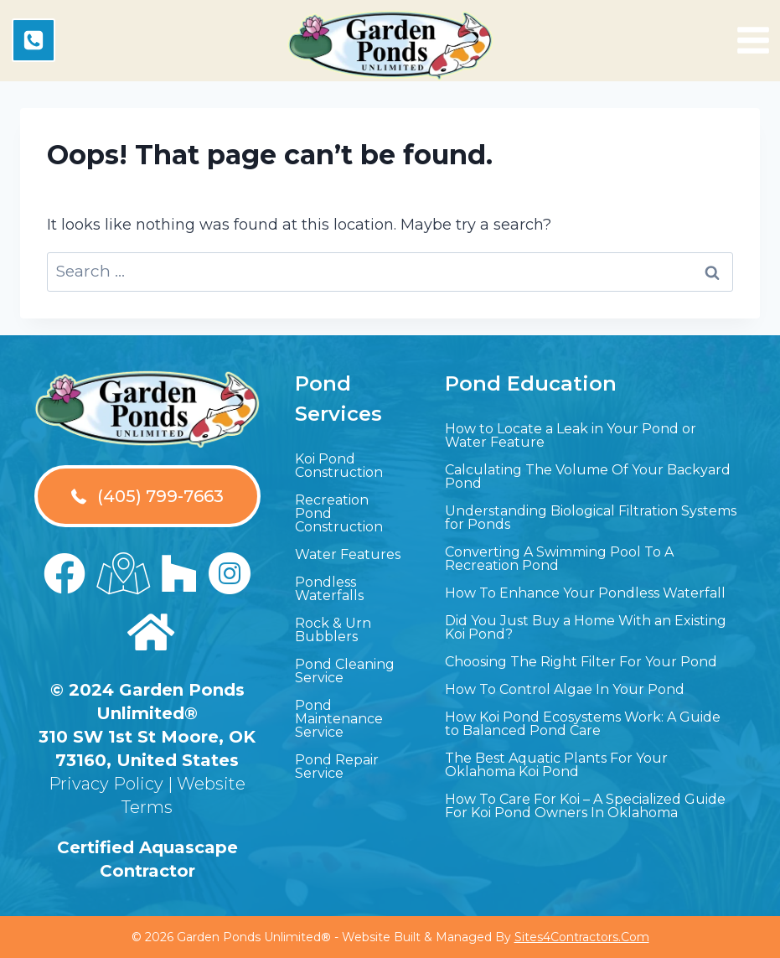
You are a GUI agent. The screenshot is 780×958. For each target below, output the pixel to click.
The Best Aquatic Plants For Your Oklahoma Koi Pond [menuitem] (556, 764)
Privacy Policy (106, 784)
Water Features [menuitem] (347, 554)
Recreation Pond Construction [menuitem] (339, 513)
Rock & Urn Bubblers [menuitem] (333, 630)
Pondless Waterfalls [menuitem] (329, 588)
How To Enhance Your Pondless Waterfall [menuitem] (585, 593)
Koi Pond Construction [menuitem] (339, 465)
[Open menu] (753, 40)
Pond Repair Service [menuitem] (337, 766)
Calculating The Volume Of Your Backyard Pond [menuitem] (588, 476)
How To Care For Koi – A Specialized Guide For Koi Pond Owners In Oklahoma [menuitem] (585, 806)
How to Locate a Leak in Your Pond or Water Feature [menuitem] (570, 435)
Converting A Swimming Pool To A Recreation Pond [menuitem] (559, 558)
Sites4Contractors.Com (581, 937)
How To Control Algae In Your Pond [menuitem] (564, 689)
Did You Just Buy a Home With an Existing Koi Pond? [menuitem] (585, 627)
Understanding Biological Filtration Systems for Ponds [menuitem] (590, 517)
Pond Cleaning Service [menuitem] (345, 671)
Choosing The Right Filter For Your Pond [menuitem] (581, 662)
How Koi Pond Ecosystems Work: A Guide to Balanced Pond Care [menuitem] (583, 723)
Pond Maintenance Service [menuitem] (339, 718)
